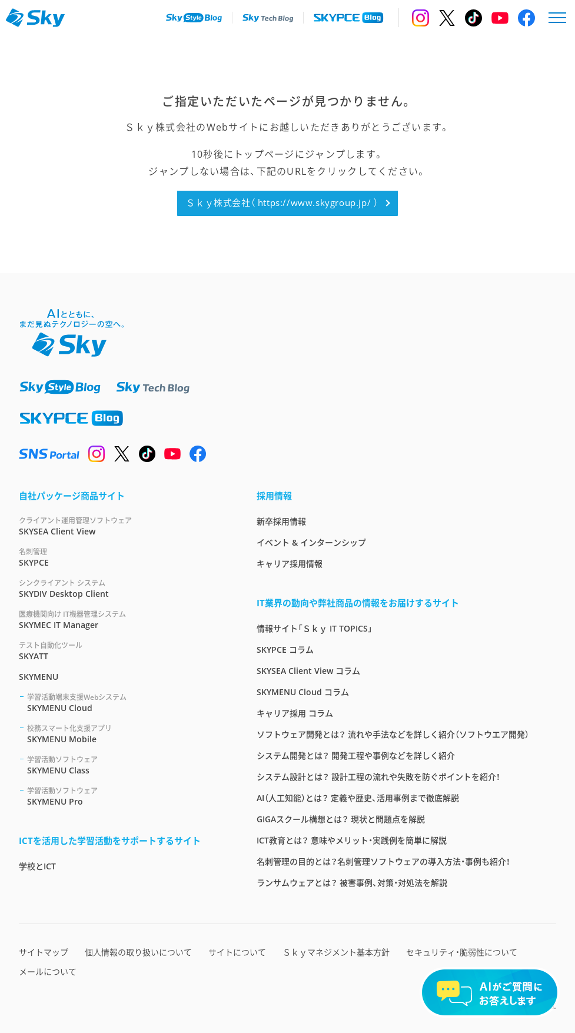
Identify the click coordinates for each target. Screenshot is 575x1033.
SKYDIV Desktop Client (123, 588)
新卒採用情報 (281, 521)
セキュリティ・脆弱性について (461, 952)
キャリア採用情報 (290, 563)
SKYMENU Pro (127, 796)
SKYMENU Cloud (127, 702)
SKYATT (123, 651)
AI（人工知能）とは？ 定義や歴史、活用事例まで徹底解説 (358, 797)
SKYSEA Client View (123, 526)
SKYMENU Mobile (127, 734)
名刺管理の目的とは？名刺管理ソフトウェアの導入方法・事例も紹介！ (383, 861)
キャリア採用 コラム (295, 713)
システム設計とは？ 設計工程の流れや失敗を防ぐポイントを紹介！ (378, 776)
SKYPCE (123, 557)
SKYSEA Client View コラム (308, 670)
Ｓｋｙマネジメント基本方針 (336, 952)
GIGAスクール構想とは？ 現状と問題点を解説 (341, 819)
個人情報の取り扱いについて (138, 952)
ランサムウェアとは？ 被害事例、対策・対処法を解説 (352, 882)
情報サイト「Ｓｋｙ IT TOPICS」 (315, 628)
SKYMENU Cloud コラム (303, 691)
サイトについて (237, 952)
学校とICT (37, 866)
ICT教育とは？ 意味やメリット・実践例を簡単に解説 (352, 840)
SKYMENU (38, 676)
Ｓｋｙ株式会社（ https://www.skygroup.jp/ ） (282, 202)
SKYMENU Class (127, 765)
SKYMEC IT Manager (123, 619)
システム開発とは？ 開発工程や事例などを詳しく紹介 (356, 755)
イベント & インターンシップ (311, 542)
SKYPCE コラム (285, 649)
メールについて (48, 971)
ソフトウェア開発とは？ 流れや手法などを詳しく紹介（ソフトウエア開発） (393, 734)
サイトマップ (43, 952)
